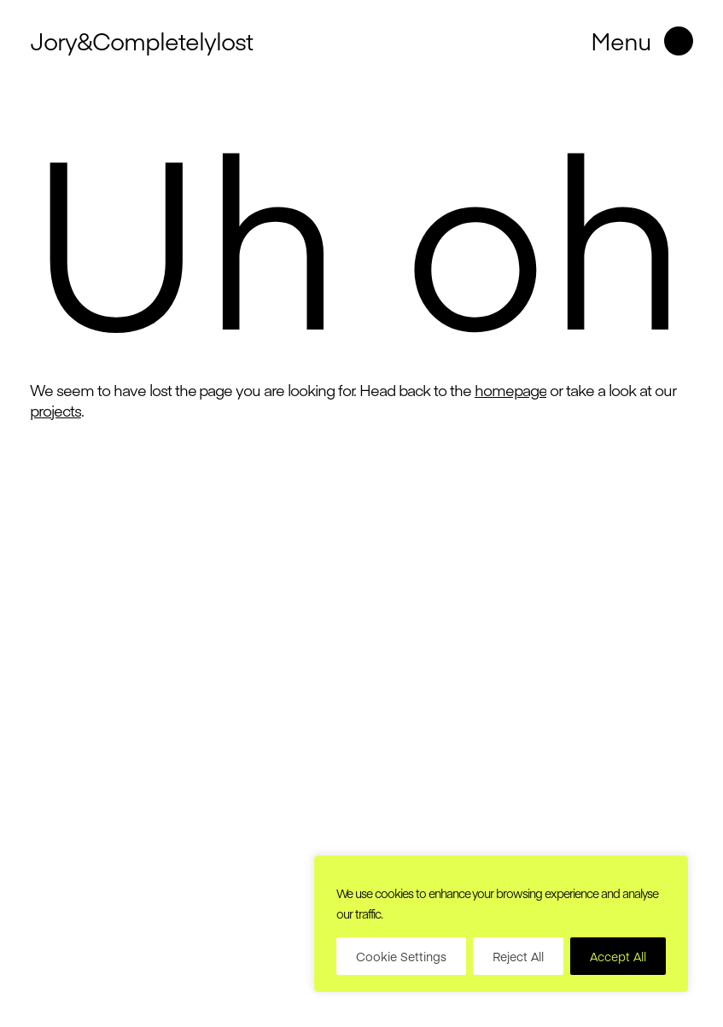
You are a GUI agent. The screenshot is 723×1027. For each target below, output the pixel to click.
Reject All (518, 956)
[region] (501, 924)
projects (55, 410)
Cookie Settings (401, 956)
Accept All (618, 956)
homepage (511, 390)
